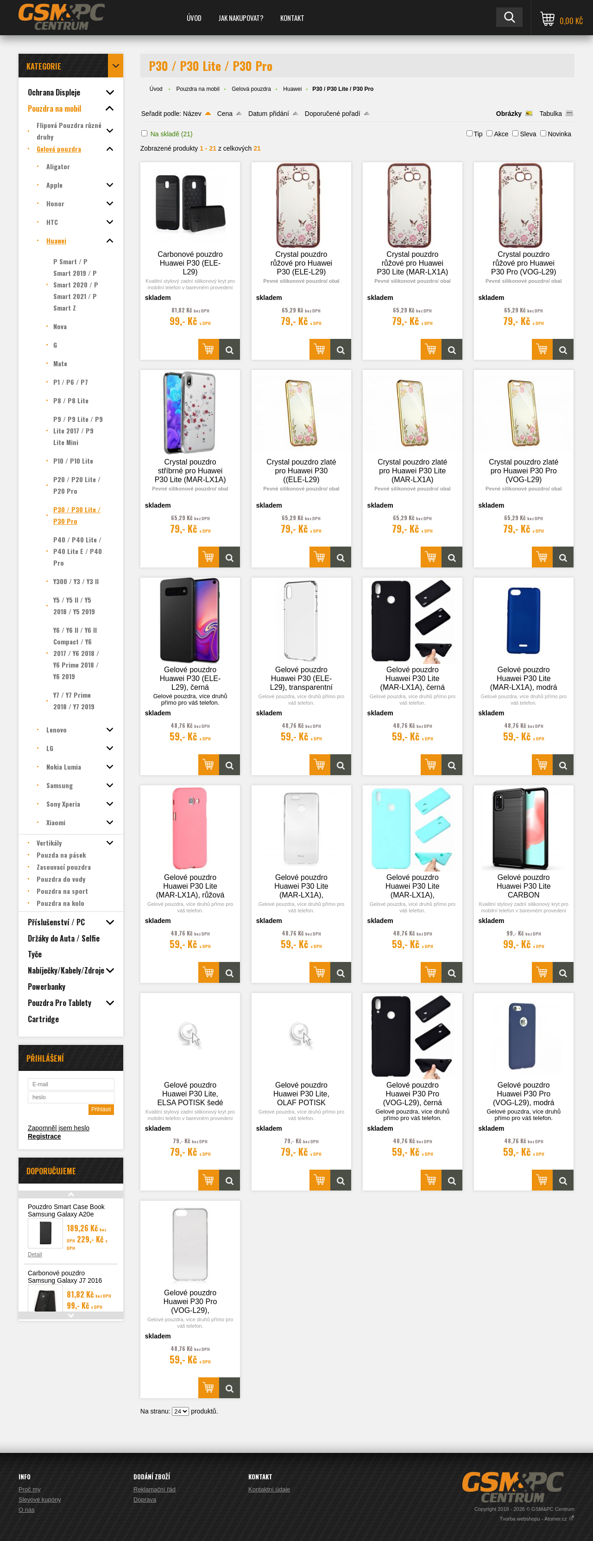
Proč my (30, 1489)
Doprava (144, 1499)
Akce (501, 134)
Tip (478, 134)
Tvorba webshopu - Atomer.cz (536, 1519)
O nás (27, 1509)
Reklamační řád (154, 1489)
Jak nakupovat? (241, 18)
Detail (35, 1254)
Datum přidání (268, 113)
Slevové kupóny (40, 1499)
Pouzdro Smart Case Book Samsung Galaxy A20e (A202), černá (66, 1214)
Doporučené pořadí (332, 113)
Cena (225, 113)
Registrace (44, 1136)
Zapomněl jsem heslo (58, 1128)
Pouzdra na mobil (197, 89)
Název (192, 113)
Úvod (194, 18)
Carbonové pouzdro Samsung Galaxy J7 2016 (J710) (65, 1280)
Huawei (292, 89)
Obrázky (509, 113)
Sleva (528, 134)
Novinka (559, 134)
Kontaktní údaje (269, 1489)
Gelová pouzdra (251, 89)
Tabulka (551, 113)
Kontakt (292, 18)
